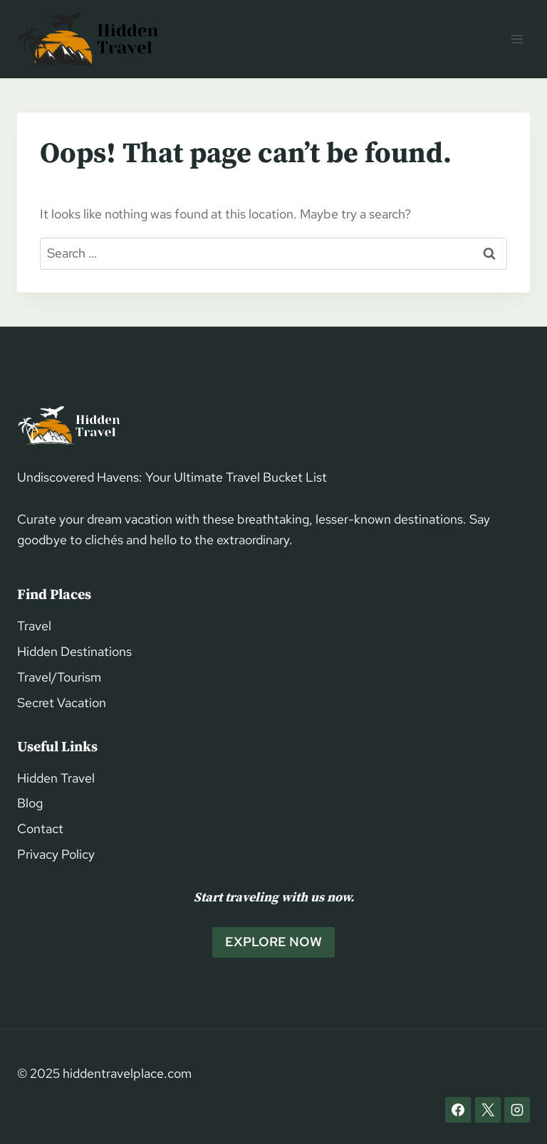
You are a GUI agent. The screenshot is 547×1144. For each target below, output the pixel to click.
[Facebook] (458, 1110)
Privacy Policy (56, 854)
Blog (30, 803)
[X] (488, 1110)
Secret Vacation (61, 702)
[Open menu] (517, 39)
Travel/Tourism (59, 677)
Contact (40, 828)
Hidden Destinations (74, 651)
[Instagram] (517, 1110)
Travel (34, 626)
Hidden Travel (56, 778)
